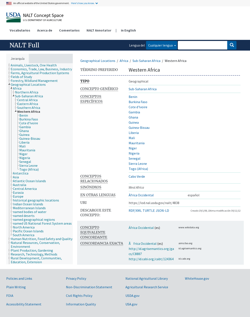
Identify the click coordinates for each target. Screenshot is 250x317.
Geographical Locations (97, 61)
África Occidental (141, 195)
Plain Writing (16, 287)
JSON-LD (162, 210)
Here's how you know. (83, 3)
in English (128, 30)
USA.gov (131, 304)
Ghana (133, 117)
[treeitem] (36, 65)
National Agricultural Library (146, 278)
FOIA (9, 295)
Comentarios (69, 30)
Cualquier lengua (160, 45)
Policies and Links (19, 278)
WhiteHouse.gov (197, 278)
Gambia (134, 112)
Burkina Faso (138, 102)
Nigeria (134, 153)
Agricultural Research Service (146, 287)
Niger (133, 148)
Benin (133, 97)
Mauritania (137, 143)
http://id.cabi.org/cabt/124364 (151, 259)
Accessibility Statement (23, 304)
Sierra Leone (138, 163)
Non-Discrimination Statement (89, 287)
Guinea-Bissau (139, 127)
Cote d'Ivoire (138, 107)
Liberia (134, 133)
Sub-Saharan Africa (146, 61)
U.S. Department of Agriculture (42, 20)
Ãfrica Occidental (143, 243)
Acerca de (44, 30)
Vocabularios (20, 30)
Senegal (134, 158)
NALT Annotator (99, 30)
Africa (124, 61)
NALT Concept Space (43, 15)
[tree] (39, 163)
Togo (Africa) (138, 169)
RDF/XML (135, 210)
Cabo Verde (137, 176)
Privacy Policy (76, 278)
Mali (132, 138)
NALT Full (24, 45)
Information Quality (81, 304)
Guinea (134, 122)
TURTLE (149, 210)
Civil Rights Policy (79, 295)
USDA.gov (132, 295)
